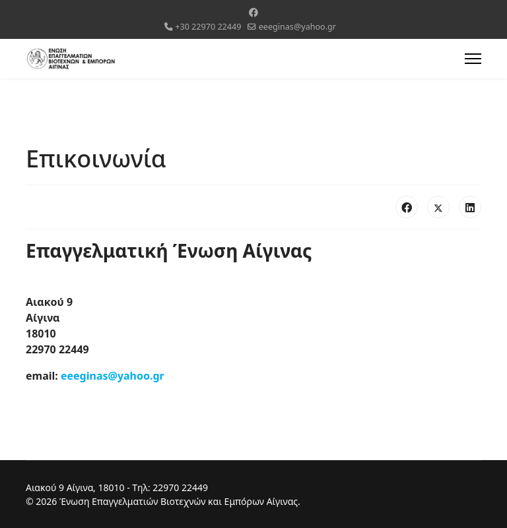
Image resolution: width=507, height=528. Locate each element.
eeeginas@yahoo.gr (297, 26)
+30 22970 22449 (208, 26)
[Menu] (473, 58)
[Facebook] (253, 12)
